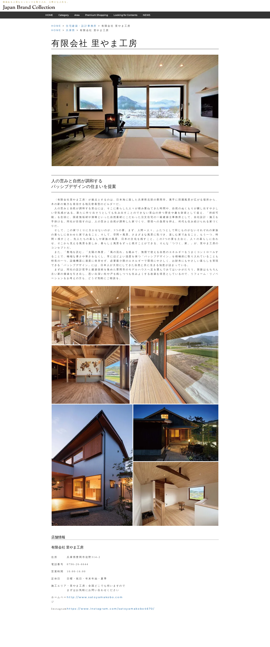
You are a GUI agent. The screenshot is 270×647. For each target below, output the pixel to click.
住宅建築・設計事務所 (81, 25)
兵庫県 (70, 30)
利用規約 (132, 645)
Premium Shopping (96, 15)
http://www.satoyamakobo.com (95, 597)
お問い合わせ (159, 645)
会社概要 (144, 645)
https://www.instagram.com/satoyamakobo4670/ (111, 608)
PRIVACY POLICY (114, 645)
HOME (49, 15)
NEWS (146, 15)
